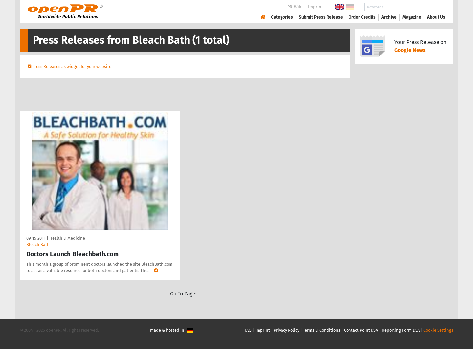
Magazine (411, 17)
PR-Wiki (295, 6)
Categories (282, 17)
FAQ (248, 330)
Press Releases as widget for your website (71, 66)
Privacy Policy (286, 330)
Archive (389, 17)
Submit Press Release (321, 17)
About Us (436, 17)
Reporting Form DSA (401, 330)
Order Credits (362, 17)
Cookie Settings (438, 330)
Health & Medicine (67, 238)
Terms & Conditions (321, 330)
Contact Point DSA (361, 330)
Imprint (315, 6)
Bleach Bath (38, 244)
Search (430, 7)
